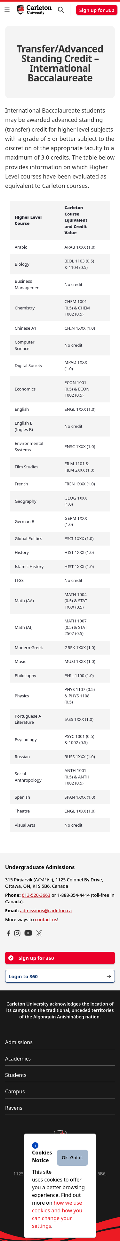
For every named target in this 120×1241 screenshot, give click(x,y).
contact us (46, 919)
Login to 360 (60, 976)
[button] (8, 10)
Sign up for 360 (96, 10)
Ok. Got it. (72, 1157)
